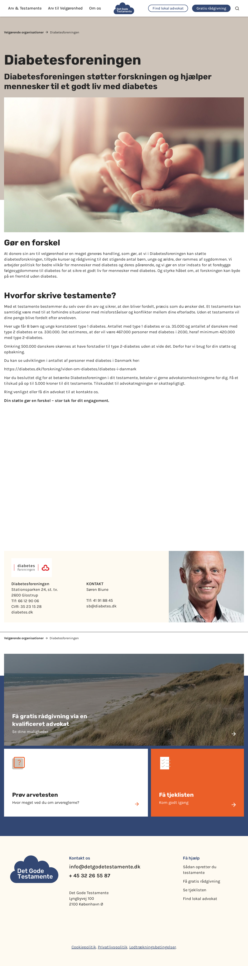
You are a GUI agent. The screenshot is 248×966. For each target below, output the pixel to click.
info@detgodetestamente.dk (104, 867)
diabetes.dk (22, 612)
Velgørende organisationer (24, 32)
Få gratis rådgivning (201, 881)
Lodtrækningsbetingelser (152, 947)
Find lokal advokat (200, 898)
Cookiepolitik (84, 947)
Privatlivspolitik (112, 947)
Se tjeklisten (194, 890)
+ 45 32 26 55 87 (89, 875)
